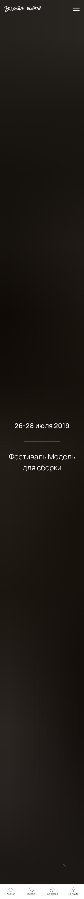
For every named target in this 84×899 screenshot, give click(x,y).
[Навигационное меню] (76, 9)
